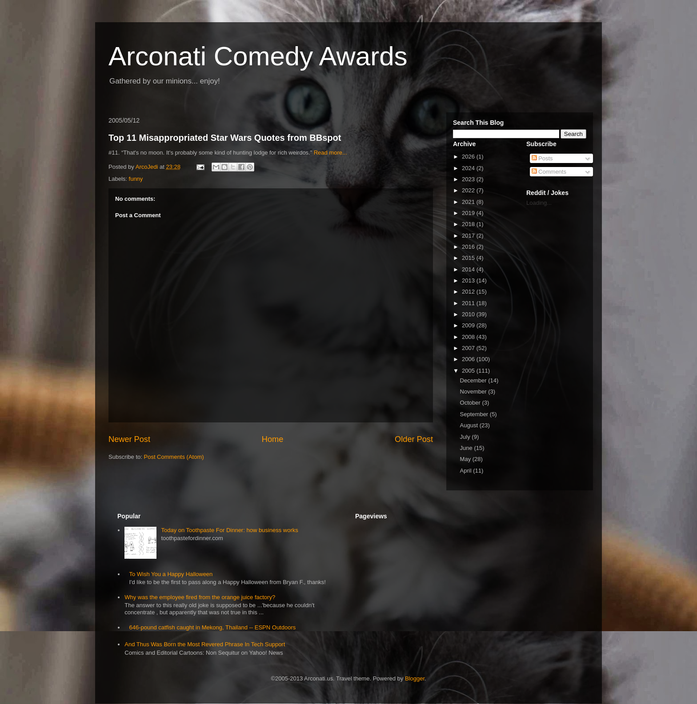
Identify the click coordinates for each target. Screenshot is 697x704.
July (466, 437)
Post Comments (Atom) (174, 456)
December (474, 380)
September (475, 414)
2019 (469, 213)
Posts (542, 158)
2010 (469, 314)
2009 (469, 325)
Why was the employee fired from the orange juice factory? (199, 597)
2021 (469, 202)
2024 (469, 168)
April (466, 470)
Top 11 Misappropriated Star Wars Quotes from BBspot (224, 138)
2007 (469, 348)
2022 (469, 190)
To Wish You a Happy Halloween (170, 574)
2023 (469, 179)
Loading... (539, 202)
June (467, 448)
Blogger (415, 678)
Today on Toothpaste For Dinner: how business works (229, 530)
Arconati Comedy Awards (258, 56)
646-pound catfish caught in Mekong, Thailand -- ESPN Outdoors (212, 627)
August (470, 425)
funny (136, 178)
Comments (549, 171)
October (471, 402)
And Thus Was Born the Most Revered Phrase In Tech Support (204, 644)
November (474, 391)
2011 (469, 303)
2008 (469, 337)
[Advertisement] (553, 349)
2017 (469, 235)
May (466, 459)
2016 (469, 246)
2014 (469, 269)
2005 (469, 370)
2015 (469, 258)
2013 (469, 280)
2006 (469, 359)
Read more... (330, 152)
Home (273, 439)
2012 (469, 291)
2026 (469, 156)
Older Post (414, 439)
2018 (469, 224)
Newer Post (129, 439)
